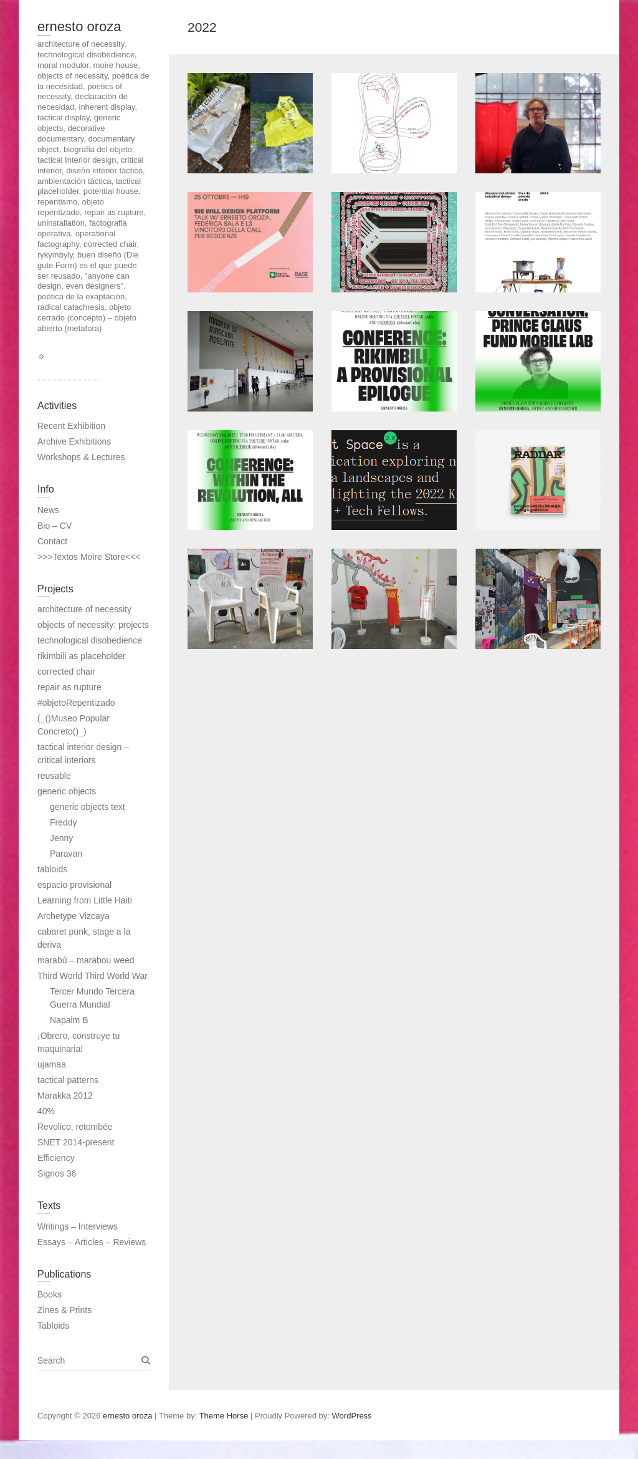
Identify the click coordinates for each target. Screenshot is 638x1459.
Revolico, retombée (75, 1127)
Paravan (66, 854)
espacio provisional (74, 885)
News (48, 510)
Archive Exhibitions (74, 441)
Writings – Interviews (77, 1226)
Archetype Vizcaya (73, 916)
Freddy (63, 822)
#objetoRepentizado (76, 703)
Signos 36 (56, 1173)
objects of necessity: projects (93, 625)
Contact (52, 541)
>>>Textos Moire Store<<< (89, 557)
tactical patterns (67, 1080)
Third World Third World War (92, 976)
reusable (54, 776)
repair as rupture (69, 687)
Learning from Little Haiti (84, 900)
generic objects (66, 791)
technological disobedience (89, 640)
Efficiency (56, 1158)
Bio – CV (54, 526)
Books (49, 1294)
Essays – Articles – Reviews (91, 1242)
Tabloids (53, 1326)
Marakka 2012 (65, 1095)
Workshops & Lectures (81, 457)
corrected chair (66, 672)
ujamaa (51, 1064)
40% (46, 1111)
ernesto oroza (79, 26)
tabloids (52, 869)
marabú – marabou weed (86, 960)
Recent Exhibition (71, 426)
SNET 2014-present (75, 1142)
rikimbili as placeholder (81, 656)
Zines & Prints (64, 1310)
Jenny (61, 838)
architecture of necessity (84, 609)
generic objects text (87, 807)
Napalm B (69, 1020)
